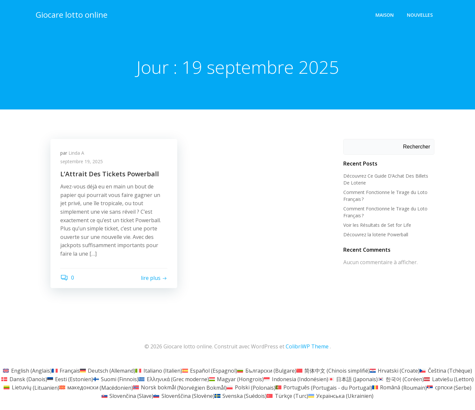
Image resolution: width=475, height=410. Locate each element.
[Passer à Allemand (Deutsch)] (107, 370)
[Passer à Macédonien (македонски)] (96, 387)
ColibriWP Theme (307, 346)
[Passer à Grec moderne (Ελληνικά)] (174, 379)
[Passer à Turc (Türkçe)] (287, 395)
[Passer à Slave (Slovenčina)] (127, 395)
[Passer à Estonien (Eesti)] (70, 379)
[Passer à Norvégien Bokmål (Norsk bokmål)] (180, 387)
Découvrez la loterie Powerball (375, 234)
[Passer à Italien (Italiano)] (158, 370)
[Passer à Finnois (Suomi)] (116, 379)
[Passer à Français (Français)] (66, 370)
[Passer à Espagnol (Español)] (209, 370)
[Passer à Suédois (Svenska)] (241, 395)
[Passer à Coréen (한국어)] (401, 379)
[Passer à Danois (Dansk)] (24, 379)
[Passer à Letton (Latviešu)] (448, 379)
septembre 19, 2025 (81, 161)
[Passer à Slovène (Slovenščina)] (183, 395)
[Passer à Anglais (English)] (27, 370)
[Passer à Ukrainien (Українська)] (340, 395)
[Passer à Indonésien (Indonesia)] (296, 379)
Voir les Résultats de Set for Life (377, 225)
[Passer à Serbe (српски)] (449, 387)
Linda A (76, 153)
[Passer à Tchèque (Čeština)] (446, 370)
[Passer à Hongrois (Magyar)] (236, 379)
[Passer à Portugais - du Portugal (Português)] (324, 387)
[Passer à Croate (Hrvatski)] (395, 370)
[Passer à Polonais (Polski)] (251, 387)
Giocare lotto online (71, 14)
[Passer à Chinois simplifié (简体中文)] (333, 370)
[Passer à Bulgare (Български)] (266, 370)
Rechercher (416, 146)
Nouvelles (420, 15)
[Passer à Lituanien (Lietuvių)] (31, 387)
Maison (384, 15)
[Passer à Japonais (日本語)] (353, 379)
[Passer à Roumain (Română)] (399, 387)
